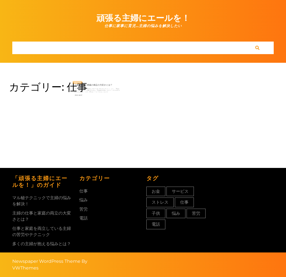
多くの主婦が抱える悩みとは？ (41, 243)
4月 (81, 82)
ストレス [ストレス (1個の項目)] (160, 202)
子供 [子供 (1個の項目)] (156, 213)
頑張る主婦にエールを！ (143, 18)
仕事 (83, 191)
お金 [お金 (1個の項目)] (156, 191)
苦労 (83, 209)
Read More (84, 91)
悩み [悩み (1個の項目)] (176, 213)
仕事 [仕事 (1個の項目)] (184, 202)
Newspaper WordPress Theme (46, 261)
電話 (83, 218)
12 (83, 82)
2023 (85, 82)
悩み (83, 200)
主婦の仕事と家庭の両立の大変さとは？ (95, 84)
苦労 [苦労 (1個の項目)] (196, 213)
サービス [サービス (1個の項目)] (180, 191)
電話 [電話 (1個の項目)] (156, 224)
